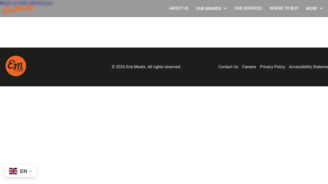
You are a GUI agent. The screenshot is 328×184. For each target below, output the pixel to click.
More (311, 8)
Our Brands (208, 8)
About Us (179, 8)
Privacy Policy (272, 66)
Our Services (248, 8)
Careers (249, 66)
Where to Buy (284, 8)
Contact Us (228, 66)
